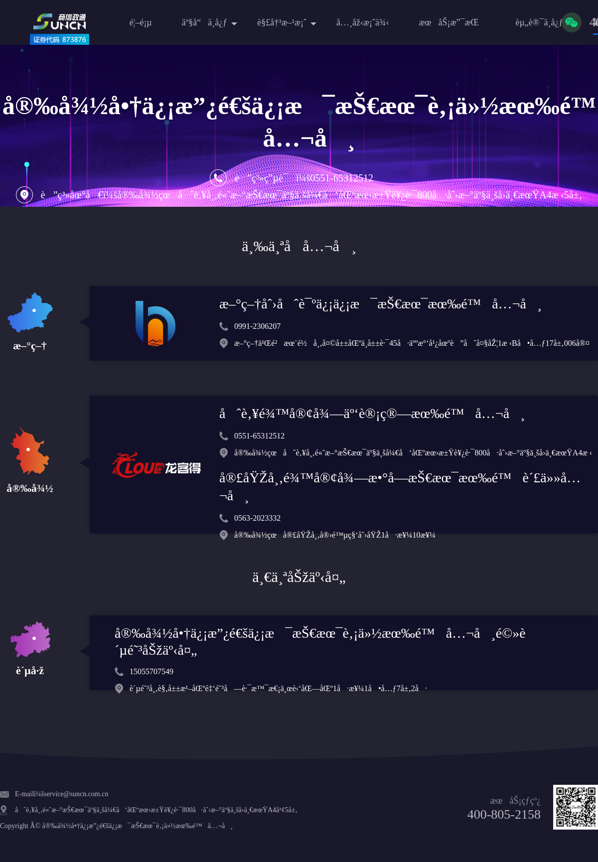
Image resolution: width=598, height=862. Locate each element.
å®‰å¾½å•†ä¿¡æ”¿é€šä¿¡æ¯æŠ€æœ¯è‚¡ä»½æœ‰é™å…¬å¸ (137, 826)
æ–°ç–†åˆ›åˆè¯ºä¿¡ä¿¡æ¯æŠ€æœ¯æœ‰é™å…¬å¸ (380, 303)
